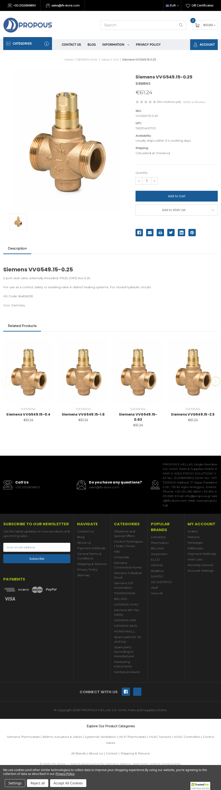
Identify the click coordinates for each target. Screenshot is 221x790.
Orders (193, 531)
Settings (15, 783)
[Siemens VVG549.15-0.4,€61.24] (28, 371)
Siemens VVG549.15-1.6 (83, 414)
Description (17, 248)
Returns (193, 537)
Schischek (121, 557)
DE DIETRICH (161, 582)
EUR (172, 5)
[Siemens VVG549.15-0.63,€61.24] (138, 371)
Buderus (157, 571)
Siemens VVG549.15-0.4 (28, 414)
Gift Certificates (199, 6)
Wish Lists (195, 559)
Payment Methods (91, 548)
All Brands (78, 753)
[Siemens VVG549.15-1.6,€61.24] (83, 371)
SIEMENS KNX (125, 620)
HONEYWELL (124, 631)
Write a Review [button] (194, 102)
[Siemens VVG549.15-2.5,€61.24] (193, 371)
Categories (27, 43)
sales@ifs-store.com (63, 6)
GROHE (157, 565)
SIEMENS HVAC (126, 604)
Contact (112, 753)
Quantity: (142, 173)
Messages (195, 542)
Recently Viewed (200, 565)
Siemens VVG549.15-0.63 (138, 417)
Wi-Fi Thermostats (132, 737)
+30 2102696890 (22, 6)
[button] (200, 786)
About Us (96, 753)
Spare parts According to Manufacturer (124, 651)
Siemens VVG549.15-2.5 (193, 414)
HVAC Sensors (160, 737)
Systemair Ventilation (100, 737)
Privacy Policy (148, 44)
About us (84, 542)
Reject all (37, 783)
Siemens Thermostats (23, 737)
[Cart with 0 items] (209, 25)
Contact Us (71, 44)
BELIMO (120, 599)
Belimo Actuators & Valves (62, 737)
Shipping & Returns (91, 564)
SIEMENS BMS (125, 626)
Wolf (154, 588)
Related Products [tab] (22, 326)
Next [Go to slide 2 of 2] (215, 381)
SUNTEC (157, 576)
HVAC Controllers (187, 737)
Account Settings (200, 571)
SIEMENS (158, 537)
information (115, 44)
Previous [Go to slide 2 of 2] (5, 381)
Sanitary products (127, 672)
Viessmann (159, 554)
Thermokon (160, 543)
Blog (91, 44)
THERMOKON (124, 593)
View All (157, 593)
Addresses (195, 548)
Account (204, 44)
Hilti (117, 552)
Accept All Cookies (68, 783)
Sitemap (83, 575)
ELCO (155, 560)
